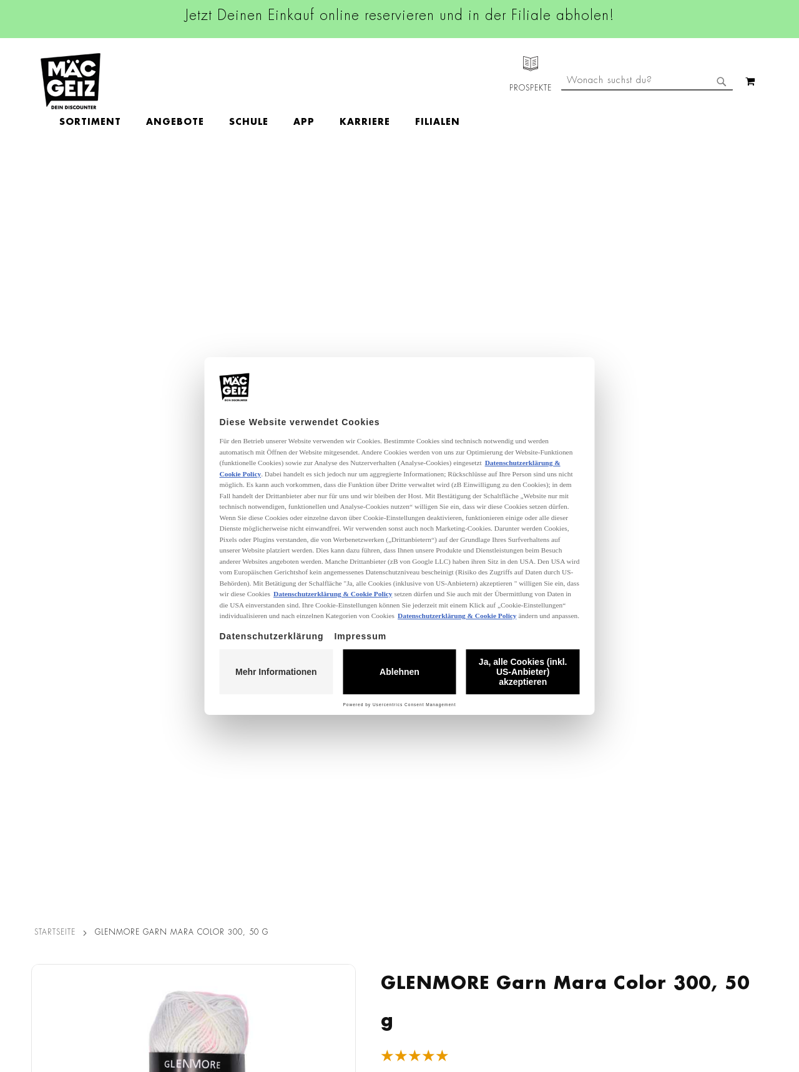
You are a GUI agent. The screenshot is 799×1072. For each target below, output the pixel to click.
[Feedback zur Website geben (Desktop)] (556, 983)
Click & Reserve (57, 862)
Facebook (343, 767)
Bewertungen (99, 529)
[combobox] (647, 133)
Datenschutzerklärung (696, 893)
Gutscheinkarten (58, 950)
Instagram (344, 795)
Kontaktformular (535, 879)
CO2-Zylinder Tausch (69, 897)
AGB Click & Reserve (191, 782)
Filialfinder (47, 764)
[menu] (332, 81)
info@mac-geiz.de (538, 858)
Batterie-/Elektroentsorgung (205, 950)
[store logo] (70, 81)
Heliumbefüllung (59, 915)
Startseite (55, 183)
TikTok (337, 851)
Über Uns (44, 799)
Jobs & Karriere (56, 782)
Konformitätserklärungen (198, 1002)
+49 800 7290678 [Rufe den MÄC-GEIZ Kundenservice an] (530, 805)
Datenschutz (173, 764)
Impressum (170, 799)
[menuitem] (162, 81)
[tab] (99, 528)
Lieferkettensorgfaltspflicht (201, 932)
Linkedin (341, 823)
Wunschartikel (54, 932)
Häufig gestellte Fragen (553, 901)
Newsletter (47, 880)
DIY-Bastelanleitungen (69, 967)
